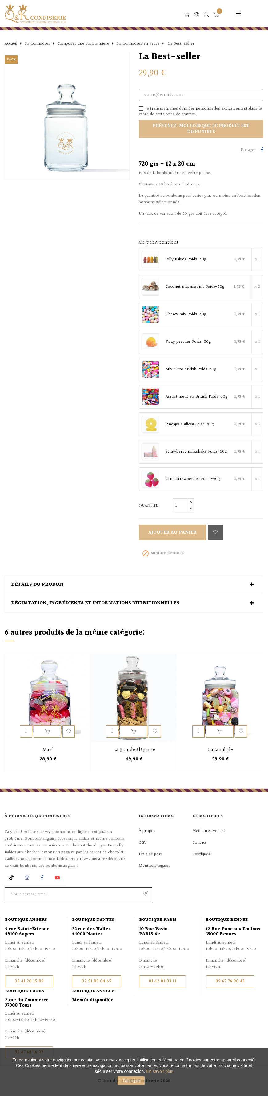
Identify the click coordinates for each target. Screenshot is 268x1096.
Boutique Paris (158, 919)
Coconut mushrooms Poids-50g (194, 287)
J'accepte (131, 1080)
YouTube (58, 878)
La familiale (220, 750)
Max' (48, 750)
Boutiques (201, 854)
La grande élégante (134, 750)
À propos (147, 831)
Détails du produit (37, 585)
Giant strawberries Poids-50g (193, 479)
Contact (199, 842)
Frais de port (150, 854)
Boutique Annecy (93, 991)
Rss (12, 878)
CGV (142, 842)
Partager (262, 150)
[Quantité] (180, 505)
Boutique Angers (26, 919)
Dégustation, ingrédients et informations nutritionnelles (95, 603)
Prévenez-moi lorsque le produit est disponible (201, 128)
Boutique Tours (24, 991)
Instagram (28, 878)
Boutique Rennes (227, 919)
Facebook (42, 878)
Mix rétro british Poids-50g (191, 369)
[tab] (134, 585)
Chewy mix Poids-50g (186, 314)
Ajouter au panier (172, 532)
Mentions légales (154, 865)
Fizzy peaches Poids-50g (188, 342)
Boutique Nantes (93, 919)
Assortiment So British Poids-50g (196, 397)
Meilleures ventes (208, 831)
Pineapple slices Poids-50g (190, 424)
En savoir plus (159, 1071)
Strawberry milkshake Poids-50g (196, 452)
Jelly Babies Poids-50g (186, 260)
